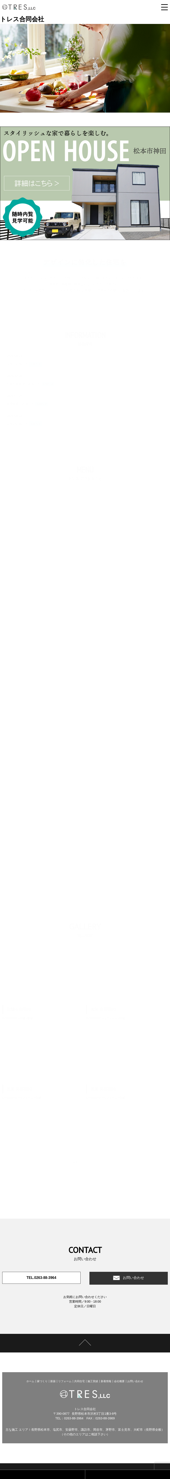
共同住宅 (79, 1381)
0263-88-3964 (73, 1418)
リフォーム (64, 1381)
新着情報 (106, 1381)
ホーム (30, 1381)
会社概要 (119, 1381)
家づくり (42, 1381)
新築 (53, 1381)
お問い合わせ (133, 1278)
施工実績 (92, 1381)
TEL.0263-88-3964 (41, 1278)
